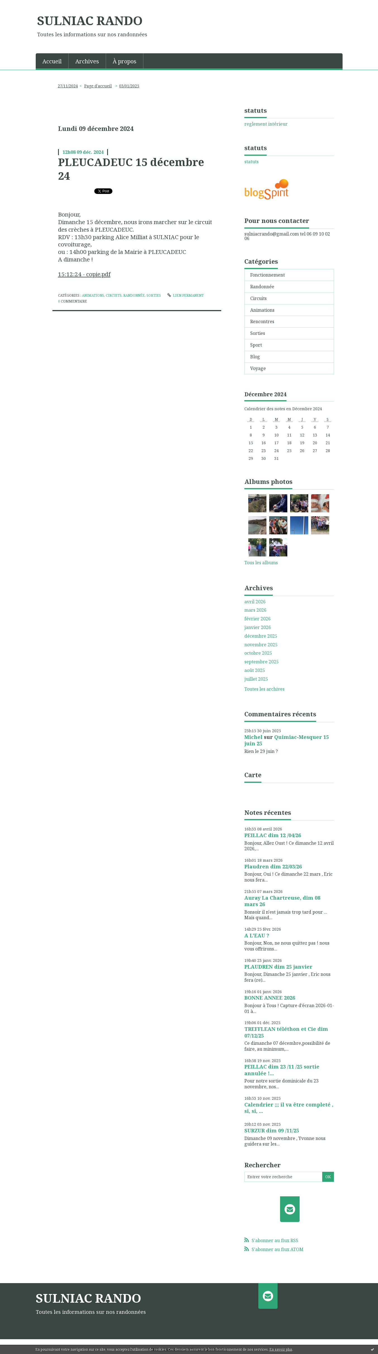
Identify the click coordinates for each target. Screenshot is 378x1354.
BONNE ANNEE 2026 (269, 997)
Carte (252, 774)
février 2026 (257, 619)
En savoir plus (280, 1349)
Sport (256, 345)
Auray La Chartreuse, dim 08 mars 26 (282, 901)
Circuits (114, 295)
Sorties (153, 295)
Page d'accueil (98, 85)
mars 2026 (255, 610)
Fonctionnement (267, 275)
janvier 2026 (257, 627)
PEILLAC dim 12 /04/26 (272, 835)
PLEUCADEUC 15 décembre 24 (131, 169)
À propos (124, 61)
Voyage (258, 368)
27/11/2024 (68, 85)
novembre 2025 (261, 645)
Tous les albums (261, 563)
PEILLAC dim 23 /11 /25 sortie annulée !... (281, 1069)
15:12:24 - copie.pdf (84, 274)
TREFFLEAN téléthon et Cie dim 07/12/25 (286, 1032)
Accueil (52, 61)
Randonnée (134, 295)
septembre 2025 (261, 662)
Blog (255, 357)
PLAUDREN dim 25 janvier (278, 966)
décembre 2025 (260, 636)
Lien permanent (185, 295)
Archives (87, 61)
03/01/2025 (129, 85)
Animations (93, 295)
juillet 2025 (256, 679)
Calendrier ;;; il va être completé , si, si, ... (288, 1107)
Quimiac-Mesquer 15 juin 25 (286, 740)
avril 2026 (255, 602)
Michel (253, 737)
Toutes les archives (264, 689)
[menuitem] (52, 60)
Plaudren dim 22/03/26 (273, 866)
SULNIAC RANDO (90, 20)
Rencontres (262, 321)
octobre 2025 (258, 653)
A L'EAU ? (256, 935)
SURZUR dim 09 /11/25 (271, 1130)
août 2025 (254, 670)
